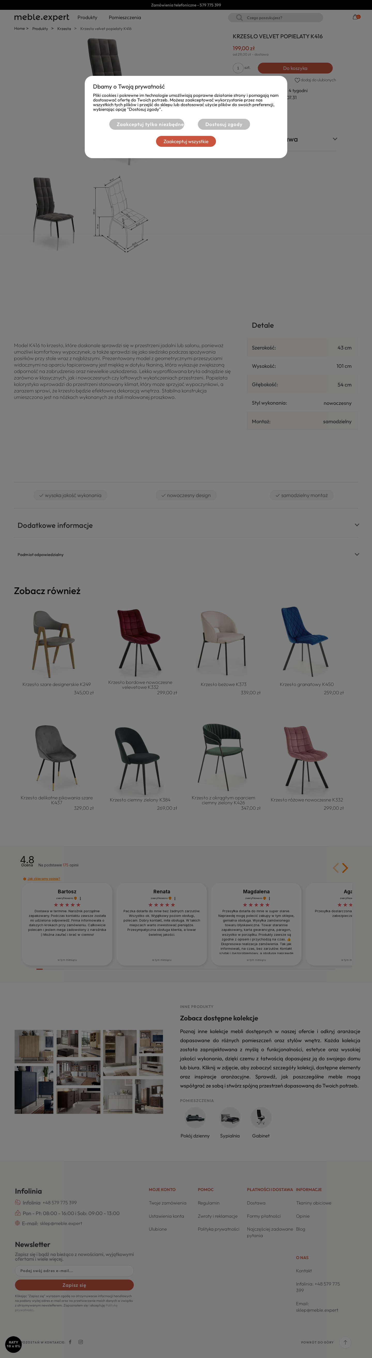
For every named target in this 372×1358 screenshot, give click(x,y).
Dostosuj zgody (224, 124)
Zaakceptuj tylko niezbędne (150, 124)
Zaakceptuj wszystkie (186, 141)
